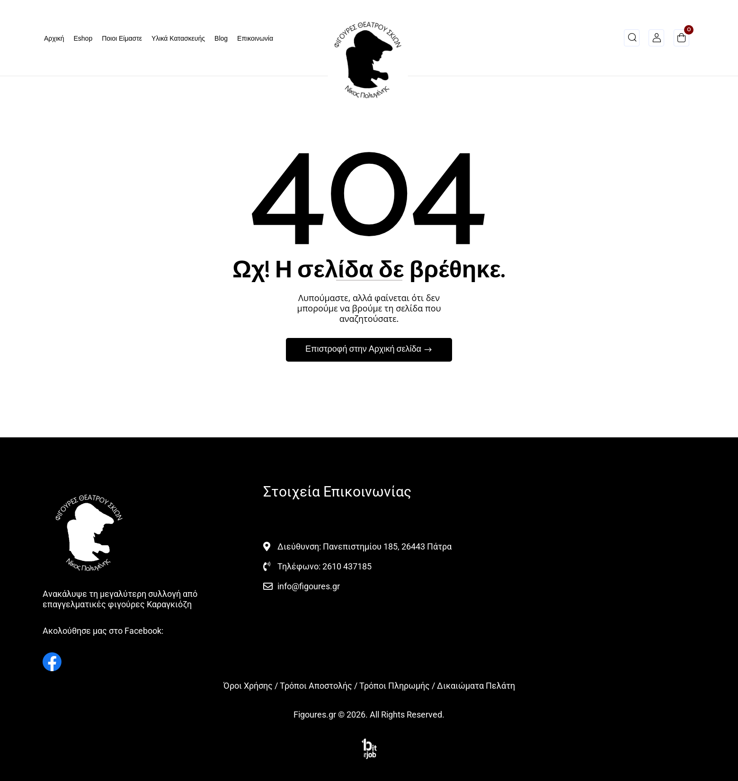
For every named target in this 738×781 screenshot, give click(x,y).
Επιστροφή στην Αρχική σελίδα (364, 349)
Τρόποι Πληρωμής (394, 686)
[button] (681, 39)
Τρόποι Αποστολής (316, 686)
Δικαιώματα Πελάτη (476, 686)
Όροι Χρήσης (248, 686)
